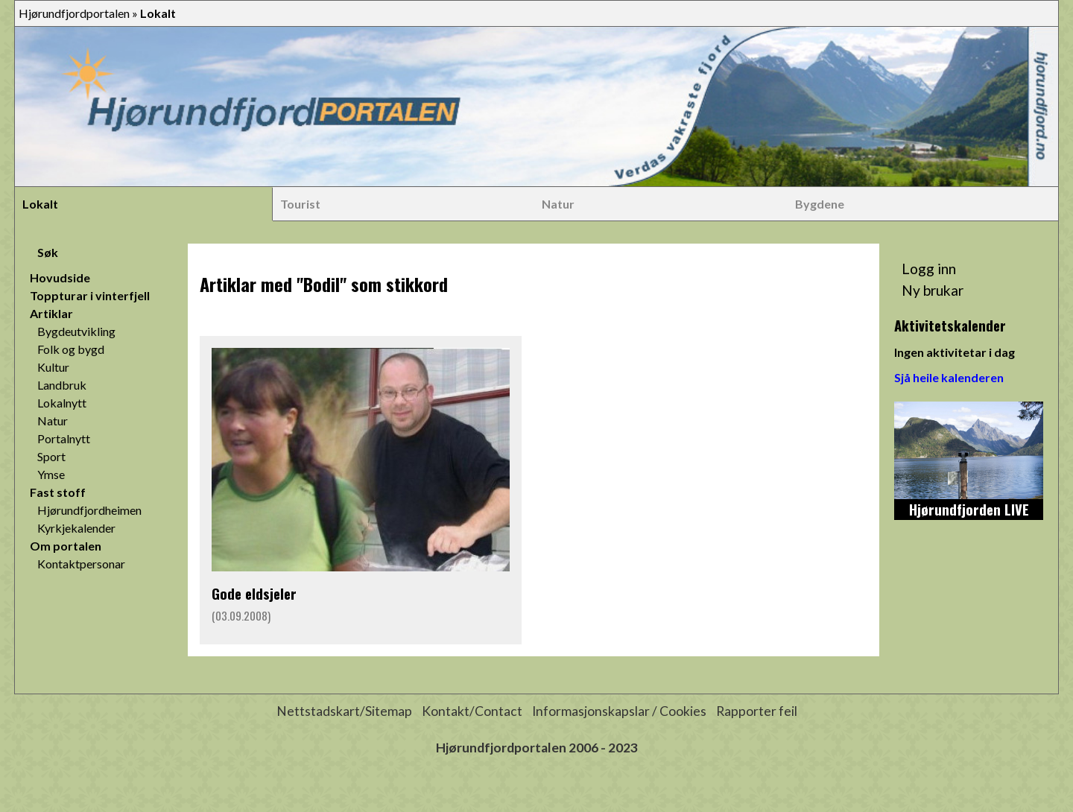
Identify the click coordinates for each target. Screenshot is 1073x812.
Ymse (51, 474)
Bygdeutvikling (76, 331)
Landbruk (61, 385)
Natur (558, 204)
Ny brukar (932, 290)
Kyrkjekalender (76, 528)
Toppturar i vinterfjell (90, 295)
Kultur (53, 367)
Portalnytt (63, 438)
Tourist (300, 204)
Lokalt (40, 204)
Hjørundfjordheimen (89, 510)
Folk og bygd (70, 349)
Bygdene (819, 204)
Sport (51, 456)
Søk (47, 252)
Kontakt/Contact (472, 711)
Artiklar (51, 313)
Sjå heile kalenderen (949, 377)
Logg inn (929, 268)
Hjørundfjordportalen (74, 13)
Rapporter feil (756, 711)
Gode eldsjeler (254, 593)
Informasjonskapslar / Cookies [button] (619, 711)
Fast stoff (58, 492)
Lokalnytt (61, 403)
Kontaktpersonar (81, 563)
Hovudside (60, 277)
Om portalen (65, 546)
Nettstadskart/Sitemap (344, 711)
